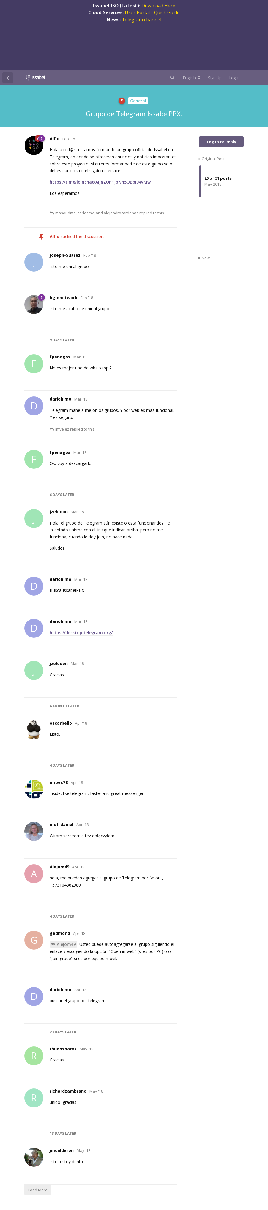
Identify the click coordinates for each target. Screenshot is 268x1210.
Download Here (158, 5)
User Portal (137, 12)
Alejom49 (66, 944)
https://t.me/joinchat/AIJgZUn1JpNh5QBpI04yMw (100, 182)
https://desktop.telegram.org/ (81, 632)
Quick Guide (167, 12)
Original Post (211, 158)
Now (204, 258)
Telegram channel (141, 19)
